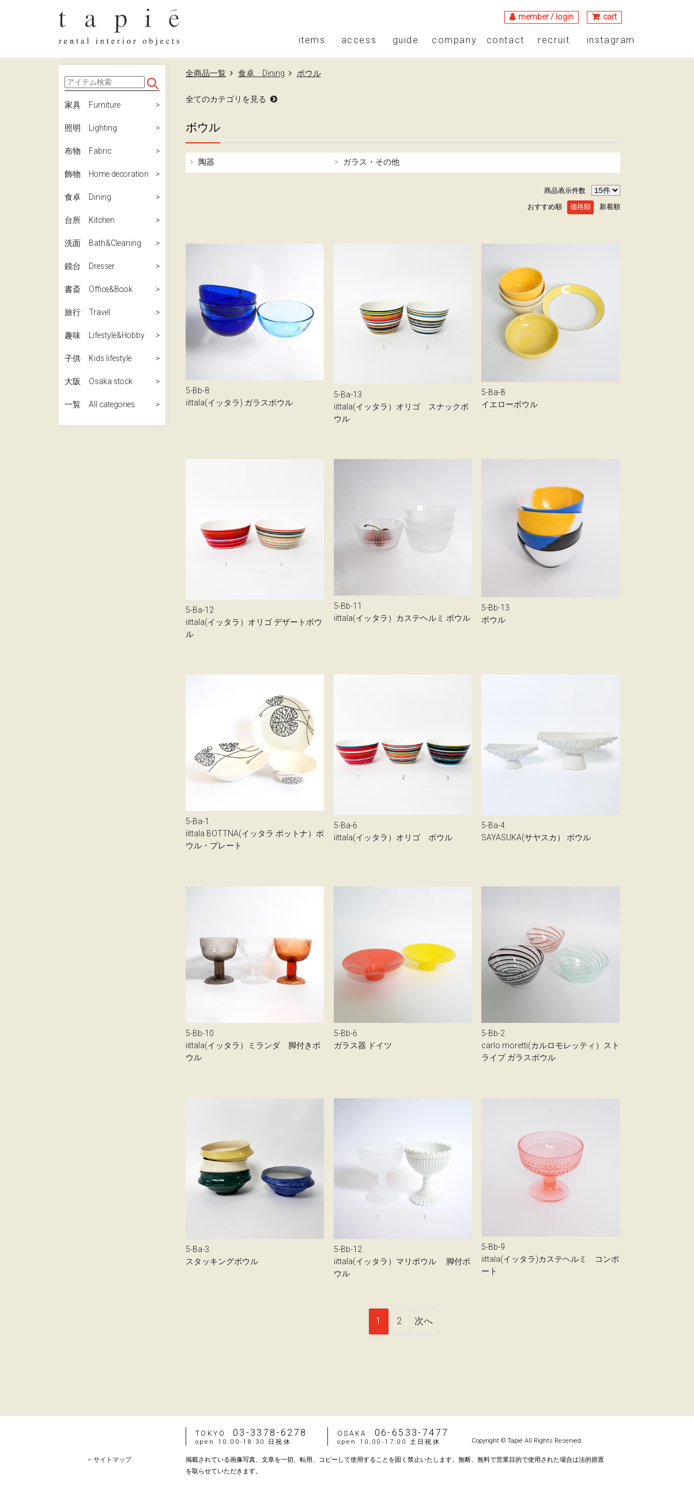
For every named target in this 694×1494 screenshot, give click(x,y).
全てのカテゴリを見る (226, 99)
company (454, 40)
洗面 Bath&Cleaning (103, 243)
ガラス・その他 (370, 161)
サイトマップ (112, 1459)
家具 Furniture (93, 105)
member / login (545, 16)
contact (505, 40)
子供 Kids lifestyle (99, 358)
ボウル (309, 73)
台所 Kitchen (90, 220)
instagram (611, 40)
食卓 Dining (88, 197)
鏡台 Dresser (91, 266)
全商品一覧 (206, 73)
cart (609, 16)
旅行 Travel (88, 312)
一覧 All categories (101, 404)
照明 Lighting (91, 128)
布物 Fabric (88, 151)
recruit (553, 40)
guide (406, 40)
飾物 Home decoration (109, 174)
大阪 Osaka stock (100, 381)
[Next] (424, 1321)
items (312, 40)
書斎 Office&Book (100, 289)
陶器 (205, 161)
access (359, 40)
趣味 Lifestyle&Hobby (106, 335)
